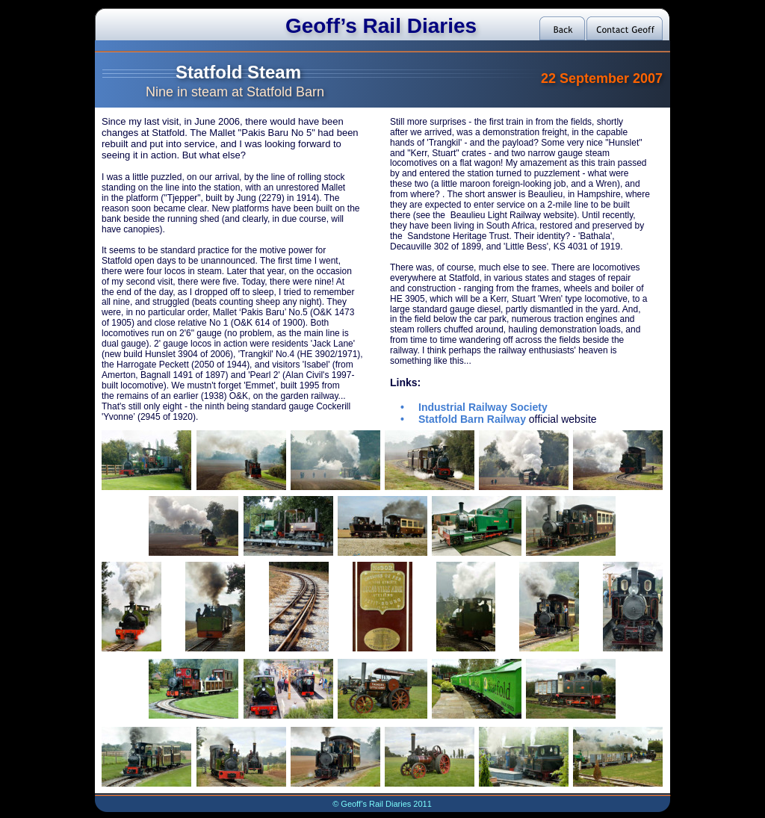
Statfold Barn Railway (472, 419)
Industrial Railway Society (483, 407)
